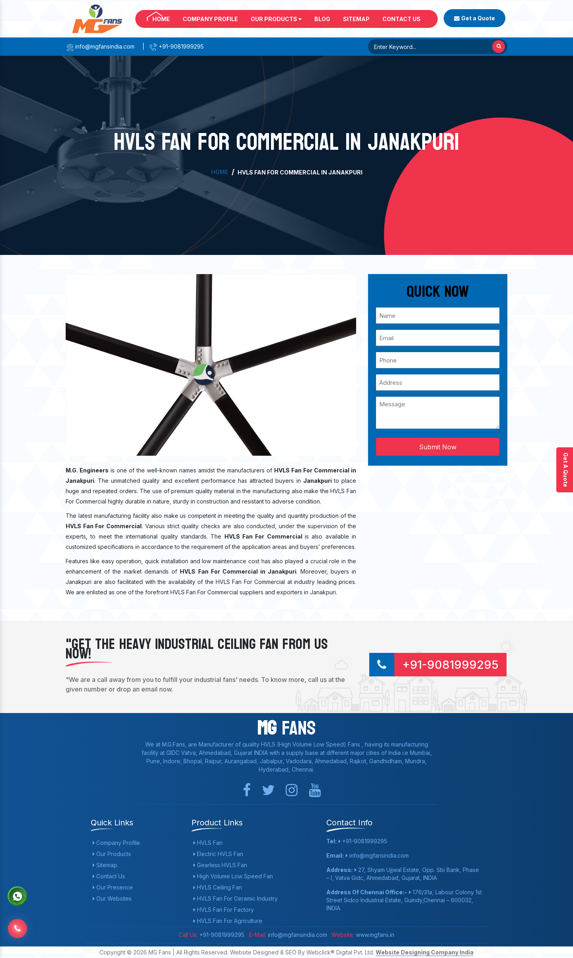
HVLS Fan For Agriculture (227, 920)
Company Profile (210, 19)
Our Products (276, 19)
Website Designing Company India (425, 952)
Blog (322, 19)
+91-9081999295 (176, 46)
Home (161, 19)
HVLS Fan (207, 842)
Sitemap (356, 19)
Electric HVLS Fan (218, 853)
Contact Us (401, 19)
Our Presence (113, 887)
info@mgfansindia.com (100, 46)
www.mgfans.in (374, 934)
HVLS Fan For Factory (223, 909)
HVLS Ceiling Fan (217, 887)
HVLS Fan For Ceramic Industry (235, 898)
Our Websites (112, 898)
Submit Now (437, 447)
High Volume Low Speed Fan (233, 876)
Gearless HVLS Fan (220, 865)
